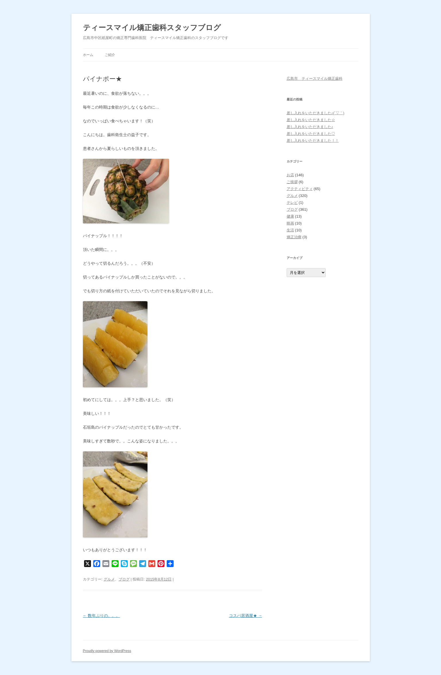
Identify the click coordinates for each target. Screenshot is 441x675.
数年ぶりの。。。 (101, 615)
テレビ (292, 202)
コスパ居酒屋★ (245, 615)
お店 (290, 175)
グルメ (109, 579)
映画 (290, 223)
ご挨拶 (292, 182)
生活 (290, 230)
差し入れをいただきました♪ (310, 127)
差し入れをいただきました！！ (313, 140)
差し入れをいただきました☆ (311, 120)
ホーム (88, 55)
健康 (290, 216)
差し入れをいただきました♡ (311, 133)
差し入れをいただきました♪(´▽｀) (316, 113)
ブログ (124, 579)
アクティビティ (300, 189)
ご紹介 (110, 55)
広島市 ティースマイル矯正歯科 (315, 78)
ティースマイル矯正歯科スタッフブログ (152, 27)
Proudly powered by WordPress (107, 651)
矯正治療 (294, 237)
